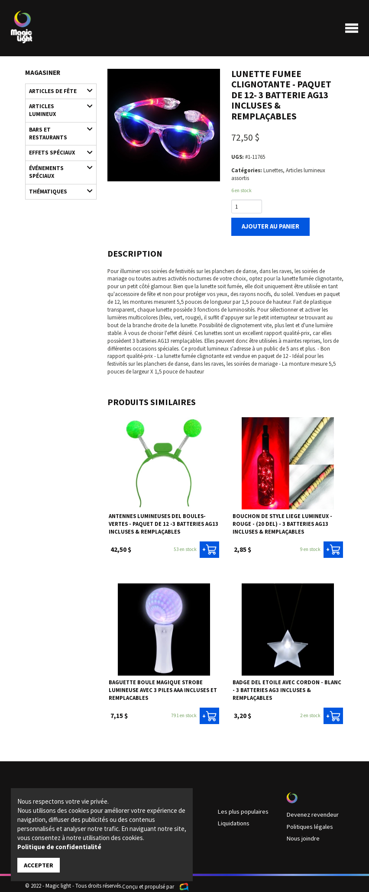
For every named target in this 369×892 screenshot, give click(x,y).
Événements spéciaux (57, 153)
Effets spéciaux (57, 137)
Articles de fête (57, 89)
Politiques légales (306, 821)
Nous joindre (301, 832)
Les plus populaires (239, 807)
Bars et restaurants (57, 119)
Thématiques (57, 170)
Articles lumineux (57, 103)
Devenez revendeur (308, 810)
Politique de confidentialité (59, 847)
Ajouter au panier (266, 225)
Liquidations (231, 818)
